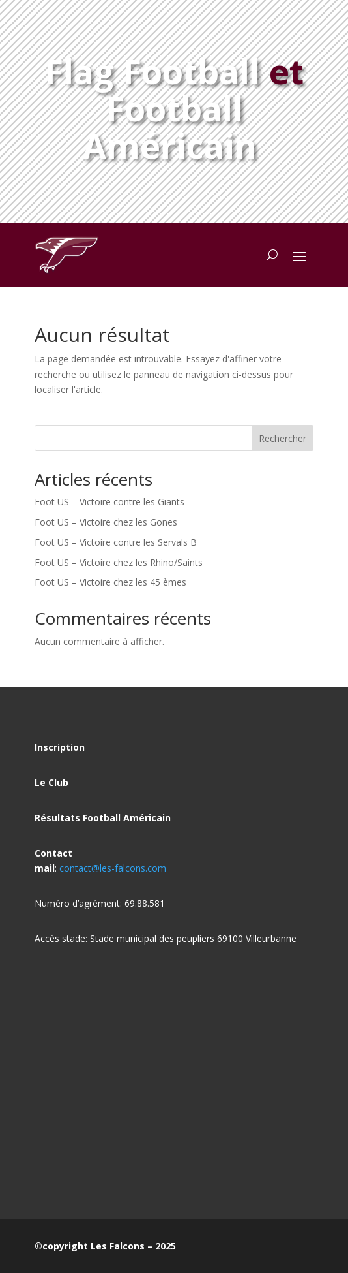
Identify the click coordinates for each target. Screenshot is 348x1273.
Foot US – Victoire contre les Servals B (116, 542)
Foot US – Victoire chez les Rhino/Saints (119, 562)
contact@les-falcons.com (112, 868)
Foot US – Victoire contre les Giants (109, 501)
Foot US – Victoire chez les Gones (106, 522)
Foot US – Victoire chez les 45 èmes (110, 582)
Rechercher (282, 438)
